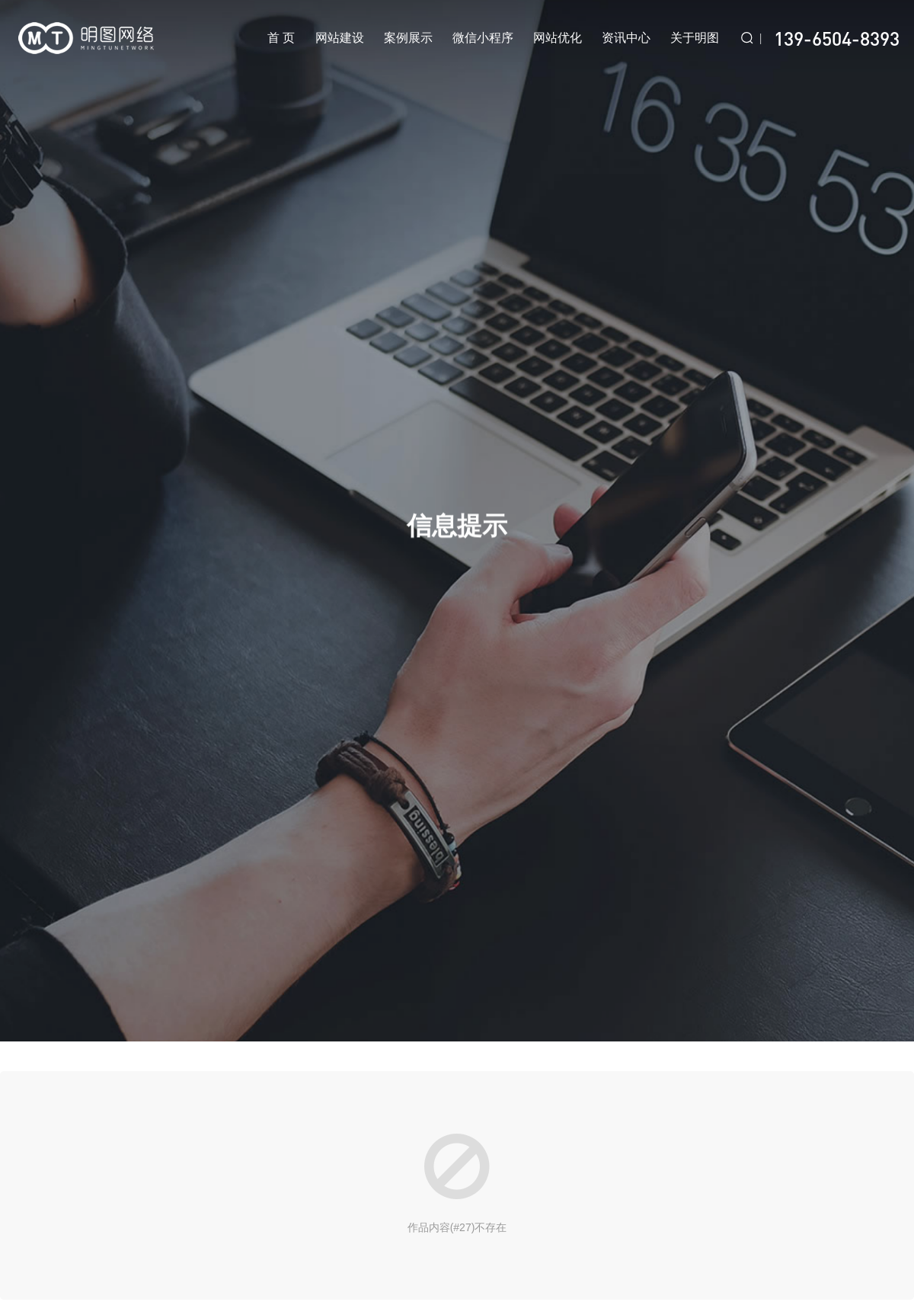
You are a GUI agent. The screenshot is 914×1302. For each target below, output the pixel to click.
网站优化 (557, 37)
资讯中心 (626, 37)
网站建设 (339, 37)
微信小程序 (482, 37)
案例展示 (408, 37)
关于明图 (694, 37)
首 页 (281, 37)
